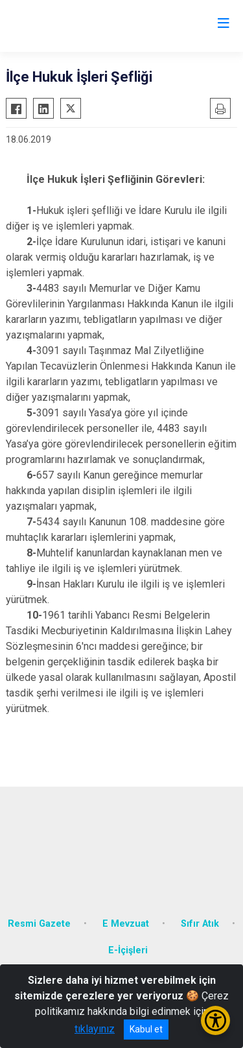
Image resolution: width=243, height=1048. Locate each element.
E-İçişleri (128, 950)
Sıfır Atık (200, 923)
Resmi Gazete (39, 923)
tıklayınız (95, 1029)
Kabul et (146, 1029)
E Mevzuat (125, 923)
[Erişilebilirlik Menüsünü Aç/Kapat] (215, 1020)
